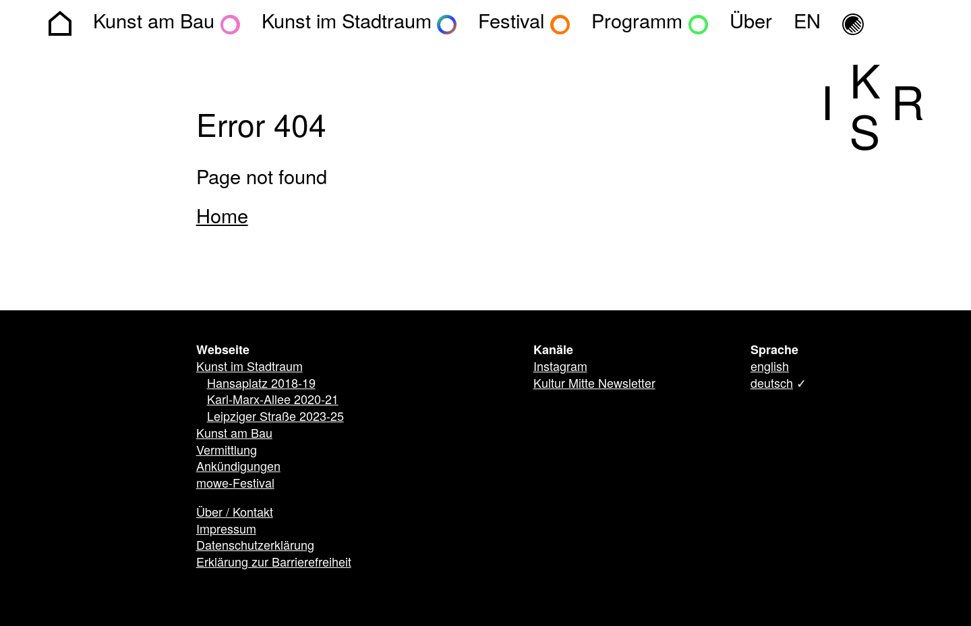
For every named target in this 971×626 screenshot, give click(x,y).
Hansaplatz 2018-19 (261, 384)
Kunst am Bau (234, 434)
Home (222, 217)
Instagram (560, 368)
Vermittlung (226, 451)
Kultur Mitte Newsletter (594, 384)
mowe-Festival (235, 484)
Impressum (226, 530)
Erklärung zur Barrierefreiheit (273, 563)
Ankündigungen (238, 467)
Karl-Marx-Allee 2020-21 (273, 401)
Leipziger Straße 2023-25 (275, 417)
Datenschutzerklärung (255, 546)
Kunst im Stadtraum (249, 368)
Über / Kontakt (234, 513)
